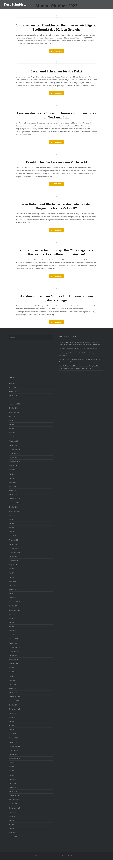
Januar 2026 (13, 395)
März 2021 (12, 635)
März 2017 (12, 833)
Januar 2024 (13, 495)
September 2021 (14, 610)
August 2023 (13, 515)
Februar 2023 (13, 540)
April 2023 (12, 532)
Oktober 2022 (13, 556)
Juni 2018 (12, 771)
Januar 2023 (13, 544)
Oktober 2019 (13, 705)
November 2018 (14, 750)
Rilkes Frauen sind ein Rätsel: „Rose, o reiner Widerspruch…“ (78, 349)
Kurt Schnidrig (15, 4)
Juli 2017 (12, 816)
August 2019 (13, 713)
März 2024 (12, 486)
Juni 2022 (12, 573)
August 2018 (13, 762)
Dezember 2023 (14, 499)
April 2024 (12, 482)
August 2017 (13, 812)
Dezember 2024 (14, 449)
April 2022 (12, 581)
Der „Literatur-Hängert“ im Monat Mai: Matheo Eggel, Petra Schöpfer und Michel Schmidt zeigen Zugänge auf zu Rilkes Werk (80, 343)
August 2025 (13, 416)
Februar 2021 (13, 639)
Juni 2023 (12, 523)
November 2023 (14, 503)
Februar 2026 (13, 391)
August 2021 (13, 614)
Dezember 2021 (14, 598)
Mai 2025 (12, 428)
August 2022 (13, 565)
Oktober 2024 (13, 457)
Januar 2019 (13, 742)
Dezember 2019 (14, 696)
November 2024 (14, 453)
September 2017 (14, 808)
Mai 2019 (12, 725)
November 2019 (14, 701)
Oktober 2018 (13, 754)
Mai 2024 (12, 478)
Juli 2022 (12, 569)
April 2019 (12, 729)
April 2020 (12, 680)
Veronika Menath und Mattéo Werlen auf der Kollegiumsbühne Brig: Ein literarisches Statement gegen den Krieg (79, 367)
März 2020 (12, 684)
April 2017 (12, 828)
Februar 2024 (13, 490)
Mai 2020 (12, 676)
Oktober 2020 (13, 655)
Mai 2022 (12, 577)
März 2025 (12, 437)
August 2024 (13, 466)
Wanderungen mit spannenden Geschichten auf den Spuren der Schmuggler (79, 354)
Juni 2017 (12, 820)
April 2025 (12, 433)
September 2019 (14, 709)
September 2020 (14, 659)
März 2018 (12, 783)
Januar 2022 (13, 593)
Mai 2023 (12, 527)
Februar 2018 (13, 787)
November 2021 (14, 602)
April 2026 (12, 383)
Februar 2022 (13, 589)
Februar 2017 (13, 837)
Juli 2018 (12, 767)
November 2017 (14, 800)
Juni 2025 (12, 424)
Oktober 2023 (13, 507)
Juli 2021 (12, 618)
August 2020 (13, 664)
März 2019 (12, 734)
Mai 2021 (12, 626)
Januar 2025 (13, 445)
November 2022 (14, 552)
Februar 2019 (13, 738)
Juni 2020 (12, 672)
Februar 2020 (13, 688)
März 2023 (12, 536)
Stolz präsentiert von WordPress (45, 856)
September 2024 (14, 461)
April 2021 (12, 631)
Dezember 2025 (14, 400)
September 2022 (14, 560)
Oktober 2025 (13, 408)
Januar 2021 (13, 643)
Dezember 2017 (14, 795)
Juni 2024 (12, 474)
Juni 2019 (12, 721)
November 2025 (14, 404)
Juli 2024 (12, 470)
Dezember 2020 (14, 647)
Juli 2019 (12, 717)
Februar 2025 (13, 441)
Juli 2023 (12, 519)
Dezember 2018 (14, 746)
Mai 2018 (12, 775)
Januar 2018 (13, 791)
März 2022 (12, 585)
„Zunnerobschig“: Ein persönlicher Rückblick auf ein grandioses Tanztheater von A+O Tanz (79, 360)
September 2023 (14, 511)
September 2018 (14, 758)
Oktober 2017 (13, 804)
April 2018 (12, 779)
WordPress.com (73, 856)
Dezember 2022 (14, 548)
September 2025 (14, 412)
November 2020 (14, 651)
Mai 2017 (12, 824)
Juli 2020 (12, 668)
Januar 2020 (13, 692)
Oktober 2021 (13, 606)
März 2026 (12, 387)
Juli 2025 (12, 420)
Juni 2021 (12, 622)
